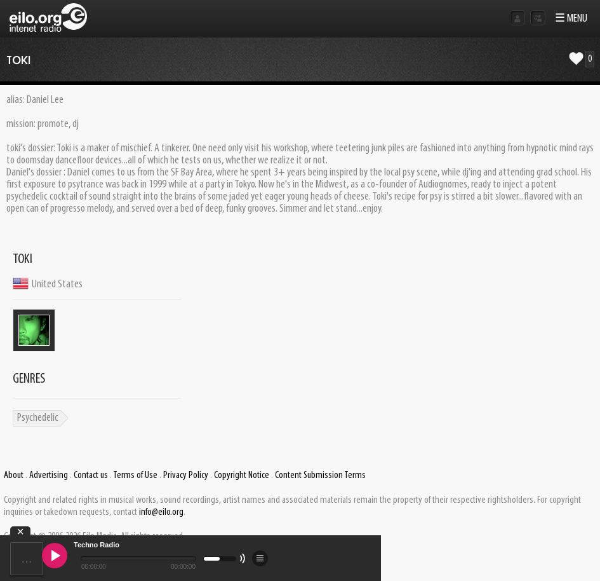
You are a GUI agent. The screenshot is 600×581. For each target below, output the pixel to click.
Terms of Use (135, 475)
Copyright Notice (241, 475)
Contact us (91, 475)
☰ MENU (571, 19)
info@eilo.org (161, 512)
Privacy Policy (185, 475)
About (13, 475)
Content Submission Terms (320, 475)
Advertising (48, 475)
